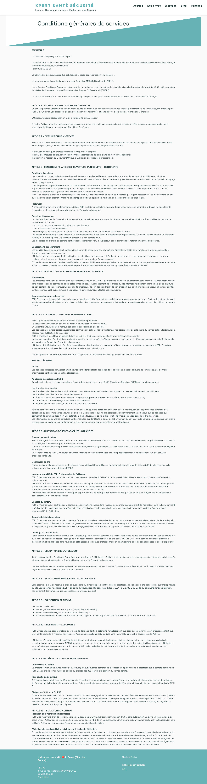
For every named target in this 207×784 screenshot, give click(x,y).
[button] (154, 5)
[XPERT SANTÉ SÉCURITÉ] (64, 5)
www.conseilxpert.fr (55, 253)
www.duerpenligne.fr (48, 56)
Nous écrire (43, 777)
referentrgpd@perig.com (92, 348)
